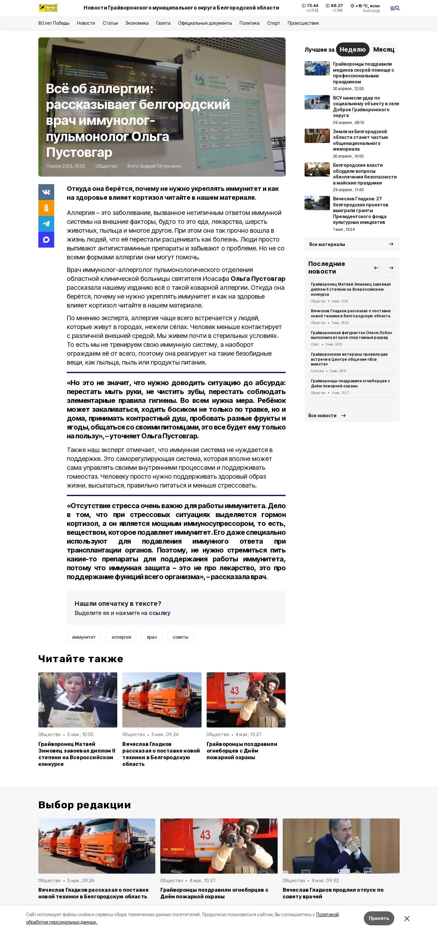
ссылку (160, 613)
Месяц (384, 49)
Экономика (137, 23)
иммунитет (84, 637)
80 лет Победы (53, 23)
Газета (163, 23)
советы (180, 637)
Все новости (322, 415)
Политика (250, 23)
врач (152, 637)
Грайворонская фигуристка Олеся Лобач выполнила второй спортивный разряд (351, 335)
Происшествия (303, 23)
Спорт (273, 23)
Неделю (353, 49)
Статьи (110, 23)
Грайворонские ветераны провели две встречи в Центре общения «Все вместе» (349, 359)
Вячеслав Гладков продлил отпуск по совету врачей (333, 893)
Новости (86, 23)
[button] (376, 267)
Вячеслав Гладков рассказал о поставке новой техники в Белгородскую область (161, 754)
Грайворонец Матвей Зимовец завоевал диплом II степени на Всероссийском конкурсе (76, 754)
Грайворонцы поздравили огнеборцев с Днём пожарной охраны (242, 750)
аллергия (121, 637)
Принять (379, 918)
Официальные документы (205, 23)
